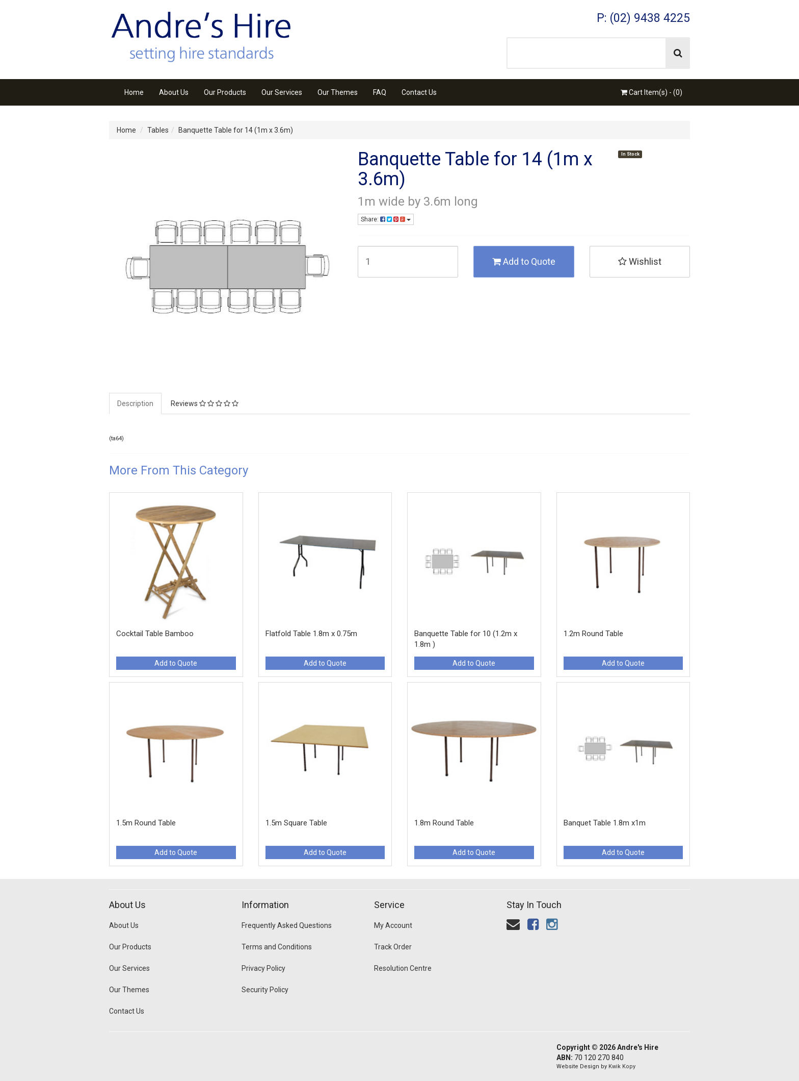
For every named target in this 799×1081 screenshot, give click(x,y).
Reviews (204, 403)
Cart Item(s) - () (651, 92)
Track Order (393, 947)
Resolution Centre (403, 968)
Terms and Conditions (277, 947)
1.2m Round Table (593, 633)
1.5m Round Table (146, 822)
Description (135, 403)
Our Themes (337, 92)
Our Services (281, 92)
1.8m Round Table (444, 822)
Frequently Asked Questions (287, 925)
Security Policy (265, 990)
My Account (393, 925)
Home (134, 92)
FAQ (379, 92)
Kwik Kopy (621, 1066)
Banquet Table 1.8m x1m (605, 822)
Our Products (225, 92)
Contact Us (419, 92)
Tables (158, 130)
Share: (386, 219)
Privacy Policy (263, 968)
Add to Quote (523, 261)
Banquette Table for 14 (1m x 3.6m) (235, 130)
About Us (174, 92)
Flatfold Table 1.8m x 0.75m (311, 633)
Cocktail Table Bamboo (155, 633)
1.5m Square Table (296, 822)
